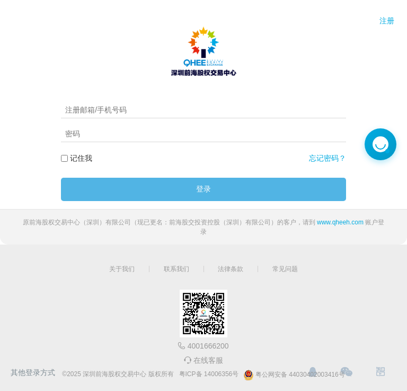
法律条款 (230, 269)
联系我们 (176, 269)
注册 (386, 20)
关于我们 (122, 269)
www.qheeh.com (340, 222)
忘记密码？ (327, 158)
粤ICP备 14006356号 (209, 374)
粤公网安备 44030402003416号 (294, 375)
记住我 (81, 158)
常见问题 (285, 269)
